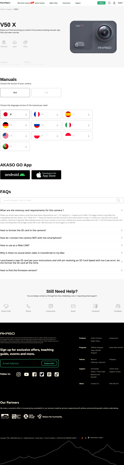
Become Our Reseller (95, 376)
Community (66, 3)
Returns (94, 359)
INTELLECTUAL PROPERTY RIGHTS (67, 438)
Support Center (115, 372)
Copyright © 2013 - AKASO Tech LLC (11, 438)
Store (101, 3)
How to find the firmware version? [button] (61, 270)
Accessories (113, 338)
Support (78, 3)
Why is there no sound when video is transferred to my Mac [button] (61, 252)
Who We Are (114, 384)
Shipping (112, 359)
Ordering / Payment (98, 362)
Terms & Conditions (50, 438)
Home (2, 9)
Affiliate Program (97, 347)
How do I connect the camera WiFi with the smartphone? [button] (61, 237)
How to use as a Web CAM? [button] (61, 245)
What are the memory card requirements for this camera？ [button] (61, 210)
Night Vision (54, 3)
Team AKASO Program (96, 351)
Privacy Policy (39, 438)
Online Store (114, 369)
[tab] (62, 210)
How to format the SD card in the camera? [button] (61, 230)
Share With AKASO (116, 347)
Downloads (95, 369)
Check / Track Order (98, 372)
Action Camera (40, 3)
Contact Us (95, 384)
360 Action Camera (24, 3)
